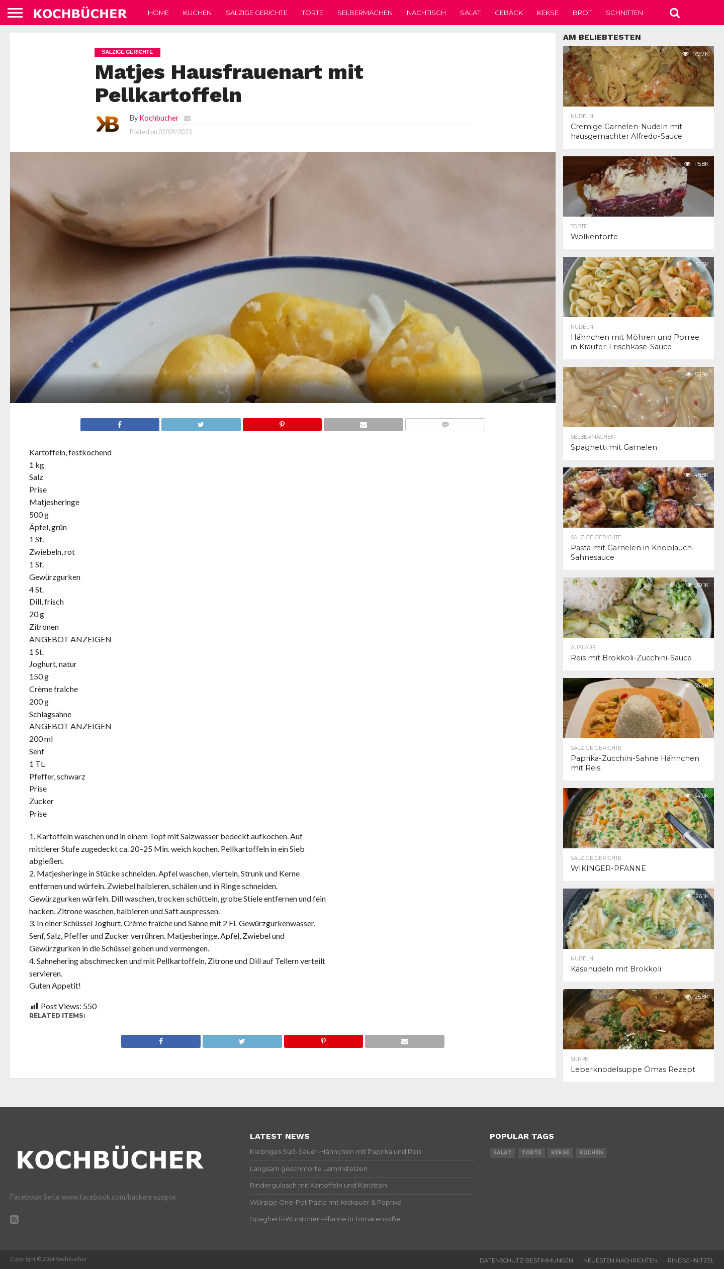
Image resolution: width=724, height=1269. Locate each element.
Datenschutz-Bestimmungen (526, 1260)
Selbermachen (365, 13)
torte (531, 1152)
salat (502, 1152)
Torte (312, 13)
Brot (582, 13)
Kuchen (197, 13)
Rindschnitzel (691, 1260)
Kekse (548, 13)
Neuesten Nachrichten (620, 1260)
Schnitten (624, 13)
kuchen (591, 1152)
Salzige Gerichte (257, 13)
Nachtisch (426, 13)
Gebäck (509, 13)
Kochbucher (159, 118)
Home (158, 13)
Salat (470, 13)
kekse (560, 1152)
